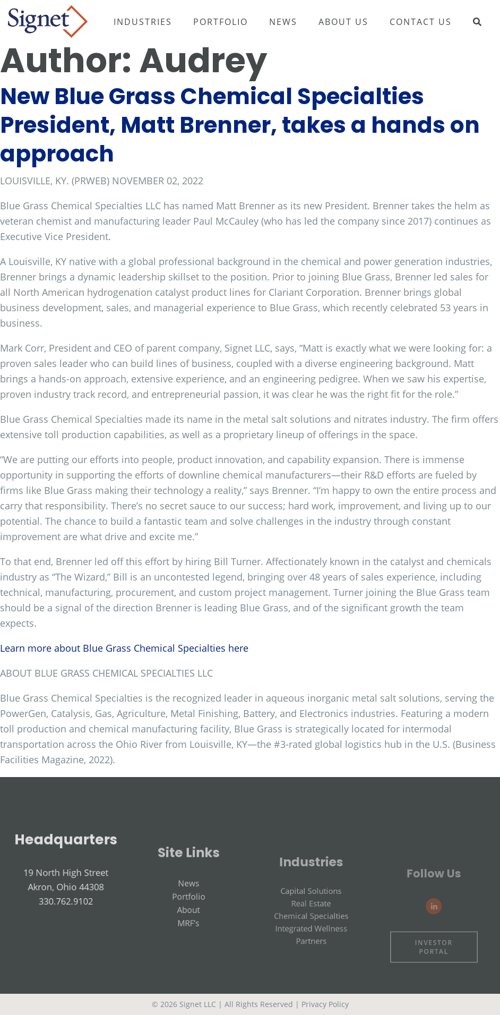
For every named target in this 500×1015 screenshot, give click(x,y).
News (283, 22)
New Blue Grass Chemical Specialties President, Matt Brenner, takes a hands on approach (240, 125)
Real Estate (311, 921)
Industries (143, 22)
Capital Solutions (312, 910)
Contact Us (421, 22)
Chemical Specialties (311, 931)
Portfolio (220, 22)
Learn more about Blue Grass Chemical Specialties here (124, 648)
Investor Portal (434, 958)
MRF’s (188, 935)
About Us (343, 22)
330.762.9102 (66, 909)
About (189, 923)
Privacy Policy (325, 1004)
